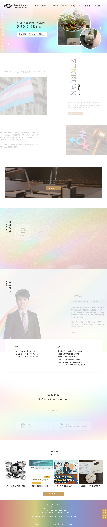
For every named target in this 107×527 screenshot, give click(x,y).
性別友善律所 (60, 522)
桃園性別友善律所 (68, 522)
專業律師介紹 (58, 516)
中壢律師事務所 (52, 522)
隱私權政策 (55, 524)
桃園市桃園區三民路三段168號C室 (55, 511)
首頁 (32, 516)
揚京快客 (39, 524)
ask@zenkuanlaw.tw (55, 509)
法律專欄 (66, 516)
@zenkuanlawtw (57, 507)
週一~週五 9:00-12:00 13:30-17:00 (57, 513)
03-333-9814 (55, 505)
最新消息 (50, 516)
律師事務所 (37, 522)
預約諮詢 (73, 516)
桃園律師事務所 (44, 522)
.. (66, 524)
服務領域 (44, 516)
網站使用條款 (62, 524)
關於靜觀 (37, 516)
